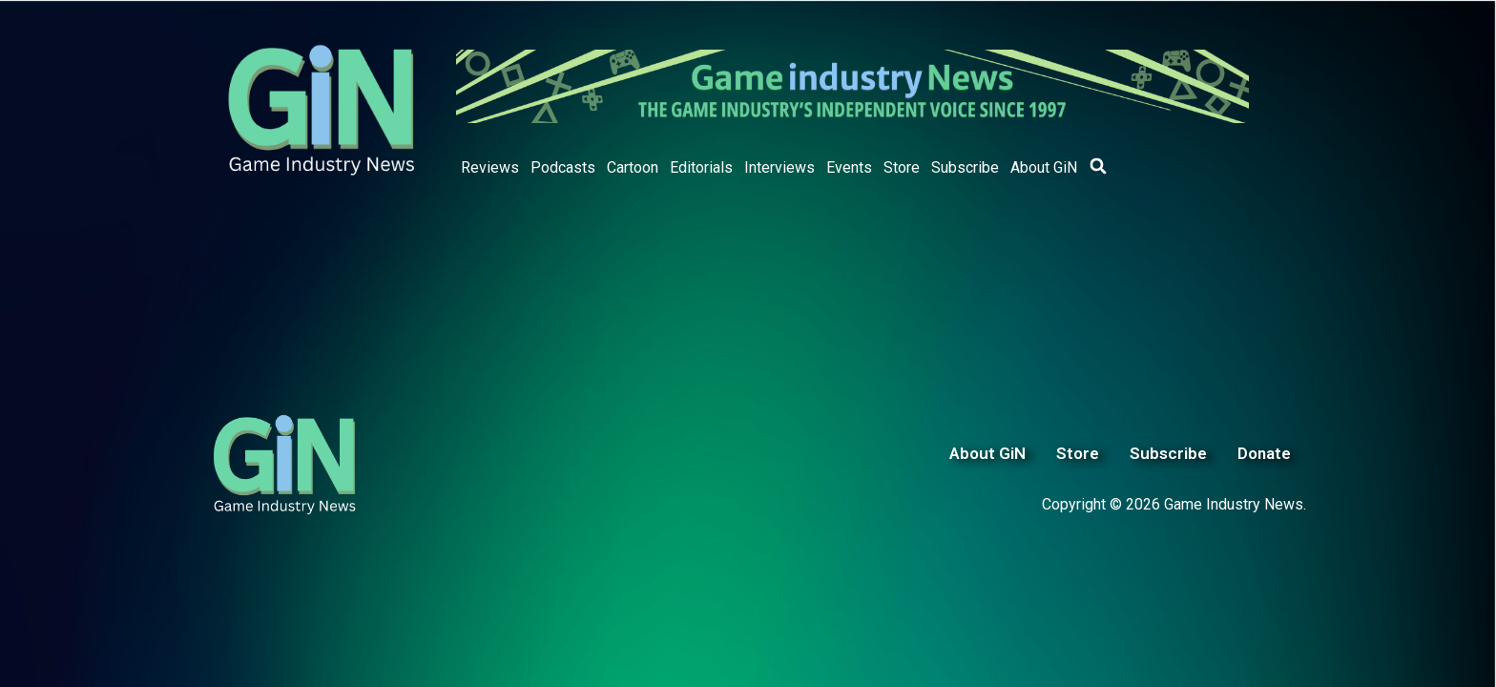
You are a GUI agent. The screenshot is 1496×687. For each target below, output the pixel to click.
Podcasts (562, 167)
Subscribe (965, 167)
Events (849, 167)
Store (901, 167)
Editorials (701, 167)
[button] (1098, 166)
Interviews (779, 167)
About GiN (1043, 167)
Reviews (490, 167)
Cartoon (632, 167)
